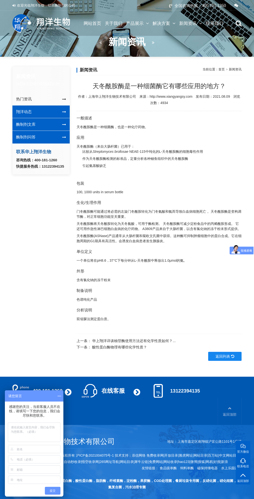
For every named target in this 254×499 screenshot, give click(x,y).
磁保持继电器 (207, 468)
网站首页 (92, 23)
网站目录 (127, 462)
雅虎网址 (186, 455)
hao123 (183, 462)
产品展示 (137, 23)
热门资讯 (41, 99)
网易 (209, 462)
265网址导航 (109, 462)
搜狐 (201, 462)
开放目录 (171, 455)
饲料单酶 (187, 468)
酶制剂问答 (41, 137)
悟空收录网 (90, 462)
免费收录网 (155, 455)
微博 (193, 462)
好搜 (217, 462)
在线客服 (113, 390)
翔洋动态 (41, 112)
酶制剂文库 (41, 124)
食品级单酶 (168, 468)
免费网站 (156, 462)
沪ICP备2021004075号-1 (95, 455)
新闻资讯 (190, 23)
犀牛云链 (141, 462)
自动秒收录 (72, 462)
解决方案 (164, 23)
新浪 (224, 462)
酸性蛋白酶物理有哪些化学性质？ (119, 347)
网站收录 (170, 462)
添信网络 (139, 455)
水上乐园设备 (231, 468)
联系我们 (214, 23)
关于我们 (113, 23)
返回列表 (224, 356)
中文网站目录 (230, 455)
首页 (221, 69)
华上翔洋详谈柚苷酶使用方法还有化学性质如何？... (134, 341)
